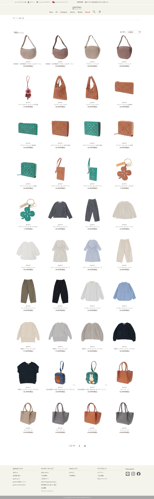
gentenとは (16, 479)
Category (63, 12)
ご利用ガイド (45, 479)
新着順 (130, 32)
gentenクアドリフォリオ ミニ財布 (124, 144)
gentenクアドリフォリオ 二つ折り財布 (60, 144)
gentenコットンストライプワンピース (60, 266)
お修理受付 (72, 475)
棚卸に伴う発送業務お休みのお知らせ (96, 2)
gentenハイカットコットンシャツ (92, 307)
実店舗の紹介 (17, 475)
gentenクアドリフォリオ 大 (60, 103)
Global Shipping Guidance (48, 482)
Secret (87, 12)
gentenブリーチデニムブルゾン (60, 225)
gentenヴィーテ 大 (92, 429)
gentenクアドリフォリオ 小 (92, 103)
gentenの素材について (19, 482)
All (56, 12)
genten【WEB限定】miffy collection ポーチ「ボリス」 (60, 388)
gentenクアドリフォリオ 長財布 (124, 103)
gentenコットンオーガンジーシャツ (125, 225)
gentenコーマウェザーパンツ (124, 266)
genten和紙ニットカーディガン (28, 347)
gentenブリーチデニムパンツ (92, 225)
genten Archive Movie (19, 485)
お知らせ (15, 472)
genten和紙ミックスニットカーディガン (92, 347)
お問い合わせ (45, 472)
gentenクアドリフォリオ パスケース (60, 185)
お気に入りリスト (102, 479)
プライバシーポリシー (47, 491)
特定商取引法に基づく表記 (48, 485)
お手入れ (71, 472)
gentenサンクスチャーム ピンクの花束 (28, 103)
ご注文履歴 (100, 475)
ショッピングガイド (43, 2)
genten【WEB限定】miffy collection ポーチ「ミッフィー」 (93, 388)
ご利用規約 (44, 475)
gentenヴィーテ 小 (124, 388)
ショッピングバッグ (60, 2)
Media (80, 12)
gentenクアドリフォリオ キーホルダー (124, 185)
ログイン (31, 2)
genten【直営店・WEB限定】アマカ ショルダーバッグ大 (28, 63)
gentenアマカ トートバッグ (92, 63)
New (51, 12)
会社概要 (43, 488)
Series (72, 12)
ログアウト (100, 472)
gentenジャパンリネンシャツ (28, 266)
